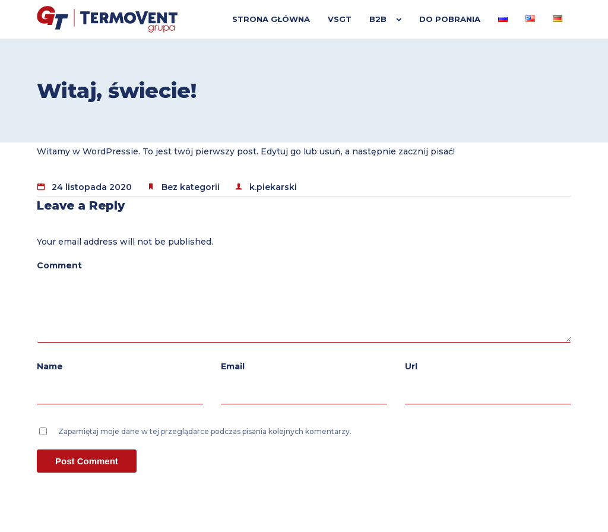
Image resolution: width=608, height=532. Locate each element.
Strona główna (271, 19)
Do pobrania (449, 19)
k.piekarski (273, 187)
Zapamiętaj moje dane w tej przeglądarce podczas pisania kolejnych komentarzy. (205, 431)
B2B (378, 19)
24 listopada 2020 (92, 187)
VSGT (340, 19)
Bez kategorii (191, 187)
